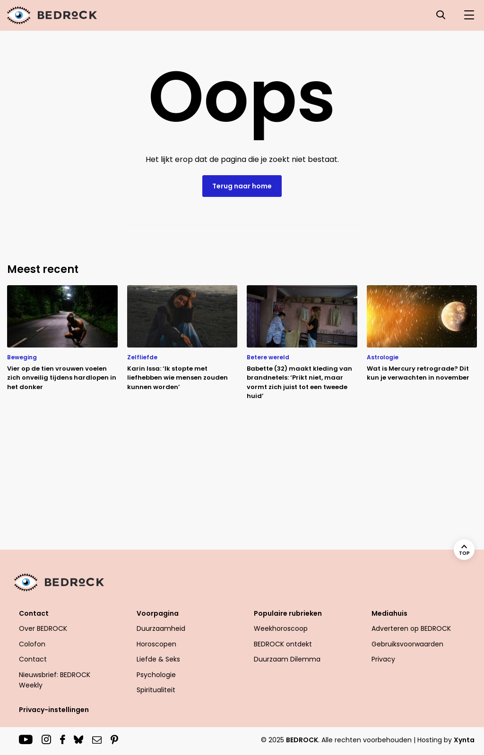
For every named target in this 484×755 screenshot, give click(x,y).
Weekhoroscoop (281, 628)
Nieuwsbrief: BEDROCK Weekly (54, 680)
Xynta (464, 740)
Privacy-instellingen (54, 709)
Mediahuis (389, 613)
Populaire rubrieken (288, 613)
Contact (34, 613)
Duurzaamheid (161, 628)
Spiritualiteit (156, 690)
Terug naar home (242, 186)
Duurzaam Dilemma (287, 659)
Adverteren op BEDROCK (411, 628)
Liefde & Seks (158, 659)
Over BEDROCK (43, 628)
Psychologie (156, 674)
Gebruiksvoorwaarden (407, 644)
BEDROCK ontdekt (283, 644)
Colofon (32, 644)
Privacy (383, 659)
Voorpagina (158, 613)
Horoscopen (156, 644)
